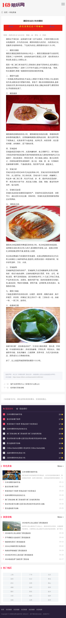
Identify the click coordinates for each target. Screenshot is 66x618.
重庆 (12, 591)
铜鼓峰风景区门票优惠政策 (15, 542)
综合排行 (21, 409)
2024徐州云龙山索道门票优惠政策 (35, 523)
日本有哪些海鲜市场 (14, 414)
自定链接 (9, 609)
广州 (30, 575)
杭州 (30, 587)
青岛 (49, 579)
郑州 (49, 587)
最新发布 (8, 409)
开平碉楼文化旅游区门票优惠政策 (17, 537)
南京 (30, 596)
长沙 (30, 579)
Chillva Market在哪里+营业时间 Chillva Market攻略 (26, 448)
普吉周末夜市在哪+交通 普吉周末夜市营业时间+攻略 (26, 438)
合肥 (30, 600)
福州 (49, 596)
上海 (12, 575)
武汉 (12, 583)
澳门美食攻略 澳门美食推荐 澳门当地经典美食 (24, 434)
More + (61, 466)
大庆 (12, 596)
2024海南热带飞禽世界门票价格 (17, 559)
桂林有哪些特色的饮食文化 (17, 429)
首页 (5, 12)
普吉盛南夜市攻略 (13, 443)
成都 (12, 587)
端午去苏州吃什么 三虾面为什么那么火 (25, 384)
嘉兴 (49, 591)
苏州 (49, 600)
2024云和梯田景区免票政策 (15, 546)
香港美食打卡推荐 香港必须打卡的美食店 (22, 424)
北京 (49, 575)
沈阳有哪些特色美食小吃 (16, 458)
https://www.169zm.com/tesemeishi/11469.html (28, 377)
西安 (30, 591)
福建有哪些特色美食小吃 (16, 453)
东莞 (30, 583)
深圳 (12, 579)
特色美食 (12, 12)
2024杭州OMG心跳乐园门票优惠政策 (19, 555)
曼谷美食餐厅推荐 (13, 419)
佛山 (49, 583)
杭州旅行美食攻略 (17, 388)
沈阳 (12, 600)
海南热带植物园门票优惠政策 (16, 551)
